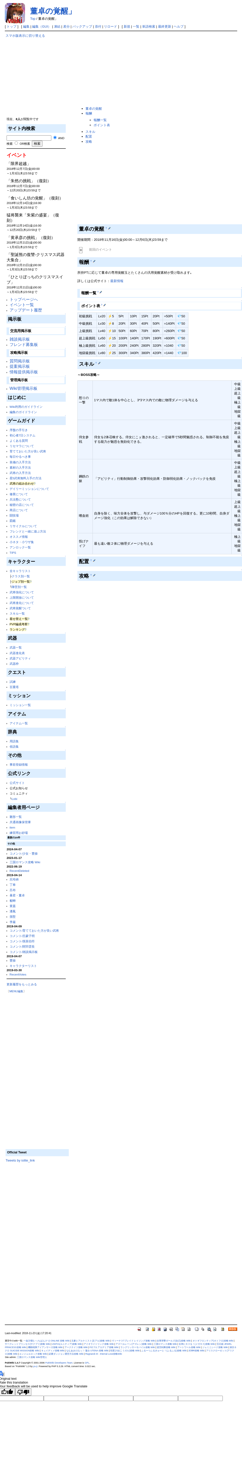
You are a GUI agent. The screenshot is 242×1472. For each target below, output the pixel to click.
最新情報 (116, 281)
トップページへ (24, 299)
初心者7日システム (23, 435)
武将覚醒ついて (20, 608)
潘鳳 (13, 911)
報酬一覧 (100, 120)
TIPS (13, 552)
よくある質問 (19, 440)
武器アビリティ (20, 658)
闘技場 (14, 515)
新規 (127, 26)
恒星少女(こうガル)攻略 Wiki (125, 1350)
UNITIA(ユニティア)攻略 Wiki (67, 1344)
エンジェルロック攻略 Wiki (33, 1354)
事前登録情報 (19, 764)
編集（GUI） (41, 26)
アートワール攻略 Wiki (189, 1347)
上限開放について (22, 597)
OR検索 (25, 143)
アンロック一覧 (20, 547)
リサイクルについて (23, 526)
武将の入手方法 (20, 472)
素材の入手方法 (20, 467)
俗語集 (14, 746)
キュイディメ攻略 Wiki (52, 1350)
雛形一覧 (16, 816)
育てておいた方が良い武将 (28, 451)
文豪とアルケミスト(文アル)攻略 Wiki (90, 1340)
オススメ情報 (19, 536)
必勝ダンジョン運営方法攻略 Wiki (66, 1354)
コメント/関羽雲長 (22, 946)
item (12, 827)
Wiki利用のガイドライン (26, 406)
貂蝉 (13, 900)
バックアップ (82, 26)
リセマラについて (22, 446)
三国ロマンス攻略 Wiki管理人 (32, 1357)
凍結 (57, 26)
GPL (87, 1362)
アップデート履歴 (26, 310)
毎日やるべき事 (20, 456)
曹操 (13, 960)
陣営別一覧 (19, 586)
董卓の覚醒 (93, 109)
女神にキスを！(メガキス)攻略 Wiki (197, 1344)
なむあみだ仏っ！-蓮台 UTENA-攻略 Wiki (87, 1350)
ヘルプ (179, 26)
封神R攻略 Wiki (196, 1350)
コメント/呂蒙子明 (22, 935)
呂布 (13, 890)
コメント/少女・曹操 (24, 853)
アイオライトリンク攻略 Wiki (99, 1344)
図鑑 (13, 520)
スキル (90, 132)
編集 (26, 26)
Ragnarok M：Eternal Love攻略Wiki (103, 1354)
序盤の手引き (19, 430)
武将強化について (22, 592)
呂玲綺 (14, 879)
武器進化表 (17, 653)
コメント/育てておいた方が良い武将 (34, 930)
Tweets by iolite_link (20, 1160)
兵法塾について (20, 499)
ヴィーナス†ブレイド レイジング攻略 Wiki (133, 1340)
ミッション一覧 (20, 705)
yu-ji (35, 1366)
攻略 (88, 141)
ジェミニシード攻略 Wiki (215, 1347)
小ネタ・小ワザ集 (22, 542)
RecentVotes (18, 974)
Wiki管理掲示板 (23, 388)
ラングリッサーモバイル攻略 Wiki (137, 1347)
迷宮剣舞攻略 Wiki (166, 1347)
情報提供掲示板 (24, 372)
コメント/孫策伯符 (22, 941)
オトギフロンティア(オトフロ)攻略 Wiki (213, 1340)
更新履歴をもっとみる (22, 984)
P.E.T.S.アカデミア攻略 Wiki (104, 1347)
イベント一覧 (22, 305)
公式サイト (17, 782)
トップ (11, 26)
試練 (13, 681)
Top (32, 19)
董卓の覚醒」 (53, 11)
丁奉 (13, 884)
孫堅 (13, 916)
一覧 (136, 26)
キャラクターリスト (23, 965)
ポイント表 (102, 125)
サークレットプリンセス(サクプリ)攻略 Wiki (27, 1344)
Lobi (14, 798)
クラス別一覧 (21, 576)
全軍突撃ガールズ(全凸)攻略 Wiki (174, 1340)
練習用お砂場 (19, 832)
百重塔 (14, 687)
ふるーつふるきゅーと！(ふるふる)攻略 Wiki (164, 1350)
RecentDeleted (19, 870)
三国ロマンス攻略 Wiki (25, 862)
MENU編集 (16, 991)
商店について (19, 510)
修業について (19, 494)
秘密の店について (22, 504)
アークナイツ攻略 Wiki (76, 1347)
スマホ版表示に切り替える (25, 36)
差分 (66, 26)
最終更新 (164, 26)
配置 (88, 136)
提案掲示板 (20, 366)
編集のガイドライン (23, 412)
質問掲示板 (20, 361)
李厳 (13, 922)
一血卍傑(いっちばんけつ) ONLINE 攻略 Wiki (47, 1340)
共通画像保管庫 (20, 822)
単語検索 (148, 26)
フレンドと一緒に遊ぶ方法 (28, 531)
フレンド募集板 (24, 344)
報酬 (88, 113)
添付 (98, 26)
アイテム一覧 (19, 723)
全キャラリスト (20, 571)
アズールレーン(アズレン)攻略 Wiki (134, 1344)
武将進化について (22, 602)
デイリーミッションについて (29, 488)
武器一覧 (16, 647)
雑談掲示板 (20, 339)
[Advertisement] (37, 73)
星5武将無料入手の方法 (26, 478)
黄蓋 (13, 906)
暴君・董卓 (17, 895)
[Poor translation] (23, 1392)
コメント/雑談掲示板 (24, 951)
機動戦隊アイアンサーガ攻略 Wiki (45, 1347)
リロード (110, 26)
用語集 (14, 741)
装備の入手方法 (20, 462)
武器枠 (14, 663)
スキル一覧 (17, 613)
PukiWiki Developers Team (59, 1362)
